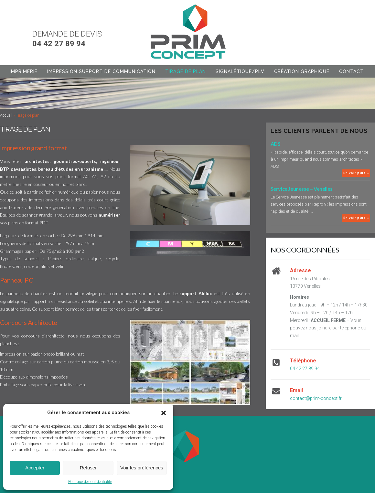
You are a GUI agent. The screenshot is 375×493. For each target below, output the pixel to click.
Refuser (88, 467)
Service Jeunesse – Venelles (302, 189)
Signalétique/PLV (240, 71)
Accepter (34, 467)
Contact (351, 71)
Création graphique (301, 71)
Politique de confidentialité (90, 481)
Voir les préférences (141, 467)
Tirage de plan (185, 71)
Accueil (6, 115)
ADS (276, 144)
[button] (163, 413)
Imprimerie (24, 71)
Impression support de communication (101, 71)
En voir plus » (356, 173)
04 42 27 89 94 (305, 368)
